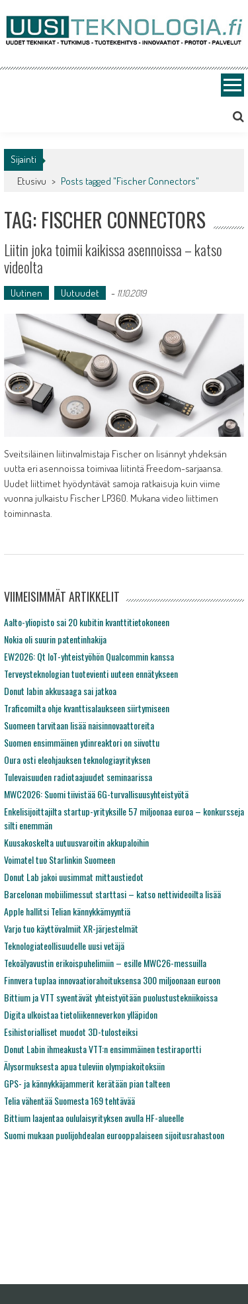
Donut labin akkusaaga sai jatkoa (60, 691)
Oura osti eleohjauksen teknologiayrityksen (77, 760)
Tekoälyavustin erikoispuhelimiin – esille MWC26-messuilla (105, 963)
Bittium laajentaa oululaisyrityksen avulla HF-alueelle (94, 1118)
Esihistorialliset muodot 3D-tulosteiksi (71, 1032)
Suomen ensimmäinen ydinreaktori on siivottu (81, 742)
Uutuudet (80, 293)
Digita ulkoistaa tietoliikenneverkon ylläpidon (80, 1014)
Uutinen (26, 293)
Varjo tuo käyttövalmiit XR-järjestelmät (71, 928)
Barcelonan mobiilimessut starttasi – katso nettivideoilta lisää (112, 894)
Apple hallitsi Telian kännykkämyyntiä (67, 911)
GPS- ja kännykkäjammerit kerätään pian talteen (87, 1083)
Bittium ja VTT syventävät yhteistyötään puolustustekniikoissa (111, 997)
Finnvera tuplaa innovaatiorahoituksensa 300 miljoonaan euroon (112, 980)
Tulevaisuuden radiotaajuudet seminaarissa (78, 777)
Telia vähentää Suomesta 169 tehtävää (69, 1100)
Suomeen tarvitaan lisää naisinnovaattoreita (79, 725)
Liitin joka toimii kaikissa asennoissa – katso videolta (113, 258)
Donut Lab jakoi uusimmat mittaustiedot (74, 877)
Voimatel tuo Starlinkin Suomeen (59, 859)
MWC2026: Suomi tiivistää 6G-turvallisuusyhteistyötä (96, 794)
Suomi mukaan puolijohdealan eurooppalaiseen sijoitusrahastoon (114, 1135)
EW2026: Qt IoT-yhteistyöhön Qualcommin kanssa (89, 656)
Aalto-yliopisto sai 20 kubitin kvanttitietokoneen (86, 622)
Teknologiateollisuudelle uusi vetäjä (64, 946)
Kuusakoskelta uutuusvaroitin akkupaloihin (76, 842)
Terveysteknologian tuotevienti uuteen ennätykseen (91, 673)
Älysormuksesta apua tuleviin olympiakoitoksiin (84, 1066)
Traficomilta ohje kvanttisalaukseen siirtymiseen (86, 708)
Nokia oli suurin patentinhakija (55, 639)
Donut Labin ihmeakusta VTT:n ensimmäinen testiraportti (102, 1049)
